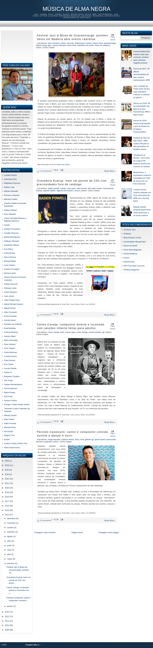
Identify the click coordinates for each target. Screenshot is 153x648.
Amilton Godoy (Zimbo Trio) (15, 443)
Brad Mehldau (10, 328)
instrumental (108, 188)
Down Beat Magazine (133, 250)
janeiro (10, 606)
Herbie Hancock (11, 284)
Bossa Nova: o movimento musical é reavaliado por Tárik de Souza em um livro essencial (142, 178)
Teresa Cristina (10, 400)
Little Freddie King (11, 300)
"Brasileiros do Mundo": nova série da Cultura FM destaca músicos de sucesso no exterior (141, 161)
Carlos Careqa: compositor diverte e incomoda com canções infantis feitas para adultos (70, 326)
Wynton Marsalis (11, 191)
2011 (7, 621)
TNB (42, 645)
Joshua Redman (11, 332)
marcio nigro (70, 332)
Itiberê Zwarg (41, 45)
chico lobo (71, 188)
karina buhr (111, 439)
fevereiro (11, 563)
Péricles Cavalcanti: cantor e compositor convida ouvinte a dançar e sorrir (72, 433)
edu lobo (70, 43)
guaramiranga (110, 43)
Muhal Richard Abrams (13, 304)
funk (62, 332)
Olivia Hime (71, 45)
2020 (7, 488)
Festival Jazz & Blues (83, 43)
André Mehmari (10, 352)
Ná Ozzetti (8, 431)
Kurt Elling (8, 249)
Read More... (110, 171)
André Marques (10, 292)
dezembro (11, 518)
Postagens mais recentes (45, 532)
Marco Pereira (10, 257)
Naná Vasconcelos (12, 447)
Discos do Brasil (130, 246)
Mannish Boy (129, 262)
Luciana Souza (10, 175)
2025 (7, 465)
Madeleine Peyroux (12, 183)
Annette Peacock (11, 233)
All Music (127, 234)
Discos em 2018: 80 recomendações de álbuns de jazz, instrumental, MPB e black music (141, 109)
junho (9, 545)
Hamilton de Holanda (13, 324)
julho (9, 541)
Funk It (126, 258)
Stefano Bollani (10, 210)
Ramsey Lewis (10, 288)
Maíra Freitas (9, 392)
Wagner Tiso (9, 435)
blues (63, 43)
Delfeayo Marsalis (11, 241)
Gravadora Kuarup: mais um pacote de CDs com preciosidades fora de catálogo (72, 182)
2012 (7, 616)
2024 (7, 470)
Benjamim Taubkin (12, 376)
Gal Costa (8, 396)
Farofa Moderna (130, 254)
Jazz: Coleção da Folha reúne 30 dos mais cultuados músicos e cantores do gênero (141, 92)
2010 (7, 625)
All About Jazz (130, 229)
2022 (7, 479)
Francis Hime (98, 43)
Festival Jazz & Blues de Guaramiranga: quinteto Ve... (18, 570)
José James (9, 296)
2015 (7, 510)
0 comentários (45, 171)
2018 (7, 497)
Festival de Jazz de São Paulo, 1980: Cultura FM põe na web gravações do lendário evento (141, 143)
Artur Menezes (54, 43)
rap (103, 332)
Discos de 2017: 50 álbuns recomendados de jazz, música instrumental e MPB (141, 74)
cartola (63, 188)
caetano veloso (67, 439)
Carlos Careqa (53, 332)
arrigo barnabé (54, 439)
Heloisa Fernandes (12, 229)
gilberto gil (89, 439)
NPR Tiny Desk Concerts (134, 266)
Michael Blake (10, 261)
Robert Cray (9, 187)
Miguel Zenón (10, 308)
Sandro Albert (10, 336)
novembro (11, 523)
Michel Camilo (10, 273)
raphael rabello (49, 190)
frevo (77, 439)
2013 (7, 612)
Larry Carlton (9, 265)
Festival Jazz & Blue (62, 164)
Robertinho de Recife (85, 45)
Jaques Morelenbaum (13, 384)
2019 (7, 492)
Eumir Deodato (10, 316)
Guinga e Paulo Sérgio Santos (17, 404)
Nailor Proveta (10, 423)
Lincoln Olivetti (10, 368)
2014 (7, 515)
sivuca (77, 190)
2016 (7, 506)
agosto (10, 536)
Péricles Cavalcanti (44, 442)
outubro (10, 527)
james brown (100, 439)
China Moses (9, 253)
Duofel (7, 225)
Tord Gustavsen (10, 388)
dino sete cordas (95, 188)
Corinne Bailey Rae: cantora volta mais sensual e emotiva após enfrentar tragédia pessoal (141, 57)
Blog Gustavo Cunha (132, 237)
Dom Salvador (10, 214)
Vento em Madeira (102, 45)
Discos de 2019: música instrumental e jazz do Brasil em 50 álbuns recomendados (141, 126)
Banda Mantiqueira (12, 237)
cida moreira (81, 188)
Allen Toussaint (10, 312)
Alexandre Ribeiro (11, 245)
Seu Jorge (8, 380)
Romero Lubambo (11, 195)
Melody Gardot (10, 415)
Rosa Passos (9, 360)
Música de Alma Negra (76, 9)
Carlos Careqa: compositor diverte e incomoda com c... (18, 590)
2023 (7, 474)
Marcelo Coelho (10, 199)
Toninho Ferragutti (11, 269)
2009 (7, 630)
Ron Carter (8, 364)
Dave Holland (9, 344)
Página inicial (77, 532)
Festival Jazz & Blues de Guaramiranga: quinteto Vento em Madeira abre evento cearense (72, 37)
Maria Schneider (11, 340)
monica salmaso (59, 45)
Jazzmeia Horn (10, 179)
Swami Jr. (8, 372)
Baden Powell (53, 188)
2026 (7, 461)
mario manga (82, 332)
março (10, 559)
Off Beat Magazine (131, 270)
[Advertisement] (17, 45)
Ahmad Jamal (10, 320)
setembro (11, 532)
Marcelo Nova (10, 427)
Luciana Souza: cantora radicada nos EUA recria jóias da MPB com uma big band (142, 195)
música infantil (95, 332)
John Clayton (9, 348)
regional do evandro (65, 190)
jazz (49, 45)
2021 (7, 483)
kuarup (39, 190)
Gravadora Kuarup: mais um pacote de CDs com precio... (18, 580)
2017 (7, 501)
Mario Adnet (9, 419)
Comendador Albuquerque (135, 242)
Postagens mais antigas (109, 532)
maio (9, 550)
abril (9, 554)
